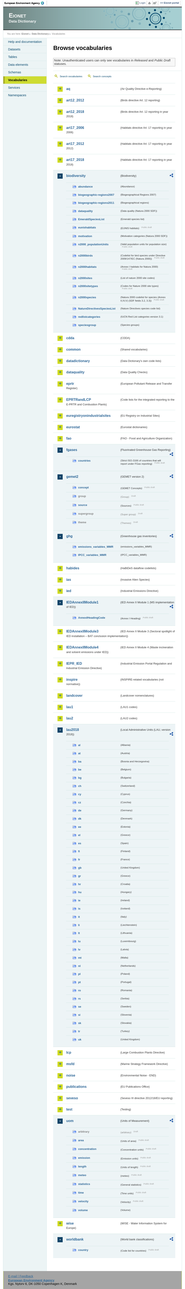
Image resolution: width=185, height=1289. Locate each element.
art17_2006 (75, 128)
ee (79, 826)
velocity (83, 1201)
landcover (74, 695)
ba (79, 761)
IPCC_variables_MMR (92, 555)
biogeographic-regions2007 (96, 194)
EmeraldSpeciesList (91, 219)
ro (79, 990)
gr (79, 876)
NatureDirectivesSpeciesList (96, 308)
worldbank (74, 1239)
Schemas (14, 72)
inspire (71, 679)
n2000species (87, 297)
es (79, 843)
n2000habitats (87, 266)
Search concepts (102, 76)
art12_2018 (75, 112)
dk (79, 818)
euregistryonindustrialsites (88, 415)
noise (70, 1075)
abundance (85, 186)
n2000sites (85, 278)
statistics (84, 1184)
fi (79, 851)
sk (79, 1023)
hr (79, 884)
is (79, 908)
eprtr (70, 383)
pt (79, 982)
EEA (26, 3)
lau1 (69, 707)
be (79, 769)
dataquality (85, 211)
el (79, 835)
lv (79, 949)
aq (68, 89)
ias (68, 579)
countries (84, 460)
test (69, 1109)
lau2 (69, 718)
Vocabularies (17, 80)
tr (79, 1031)
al (79, 745)
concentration (87, 1149)
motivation (85, 236)
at (79, 753)
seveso (72, 1098)
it (79, 916)
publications (76, 1086)
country (83, 1250)
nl (79, 966)
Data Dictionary (40, 33)
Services (14, 87)
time (81, 1192)
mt (79, 957)
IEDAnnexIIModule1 (82, 602)
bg (79, 777)
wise (70, 1223)
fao (68, 438)
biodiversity (76, 176)
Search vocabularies (71, 76)
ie (79, 900)
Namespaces (17, 95)
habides (72, 568)
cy (79, 794)
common (73, 349)
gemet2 (72, 476)
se (79, 1006)
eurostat (73, 427)
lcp (68, 1052)
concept (83, 487)
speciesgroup (87, 325)
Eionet (25, 33)
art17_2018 (75, 160)
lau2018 (72, 730)
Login (142, 3)
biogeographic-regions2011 (96, 202)
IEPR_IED (74, 663)
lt (79, 933)
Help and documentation (25, 41)
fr (79, 859)
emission (84, 1157)
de (79, 810)
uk (79, 1039)
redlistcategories (89, 316)
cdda (70, 338)
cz (79, 802)
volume (83, 1210)
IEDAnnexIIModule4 (82, 647)
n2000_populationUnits (93, 244)
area (81, 1140)
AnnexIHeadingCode (91, 617)
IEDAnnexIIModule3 (82, 631)
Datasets (14, 49)
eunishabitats (87, 227)
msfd (70, 1064)
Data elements (18, 64)
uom (69, 1121)
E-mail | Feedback (20, 1276)
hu (79, 892)
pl (79, 974)
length (82, 1166)
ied (68, 591)
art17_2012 (75, 144)
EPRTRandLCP (78, 399)
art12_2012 (75, 100)
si (79, 1014)
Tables (12, 57)
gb (79, 867)
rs (79, 998)
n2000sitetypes (88, 286)
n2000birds (85, 255)
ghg (69, 536)
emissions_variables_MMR (95, 546)
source (82, 505)
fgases (71, 450)
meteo (82, 1175)
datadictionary (78, 361)
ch (79, 786)
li (79, 925)
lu (79, 941)
